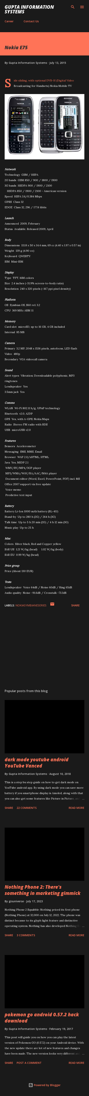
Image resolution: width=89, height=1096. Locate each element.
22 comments (27, 808)
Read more (76, 808)
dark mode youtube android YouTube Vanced (36, 762)
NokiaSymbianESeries (30, 605)
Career (9, 21)
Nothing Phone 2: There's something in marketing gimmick (42, 890)
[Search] (72, 7)
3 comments (26, 935)
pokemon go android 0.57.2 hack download (42, 1017)
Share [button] (75, 605)
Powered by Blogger (44, 1085)
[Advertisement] (44, 649)
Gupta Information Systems (29, 9)
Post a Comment (29, 1063)
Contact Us (31, 21)
